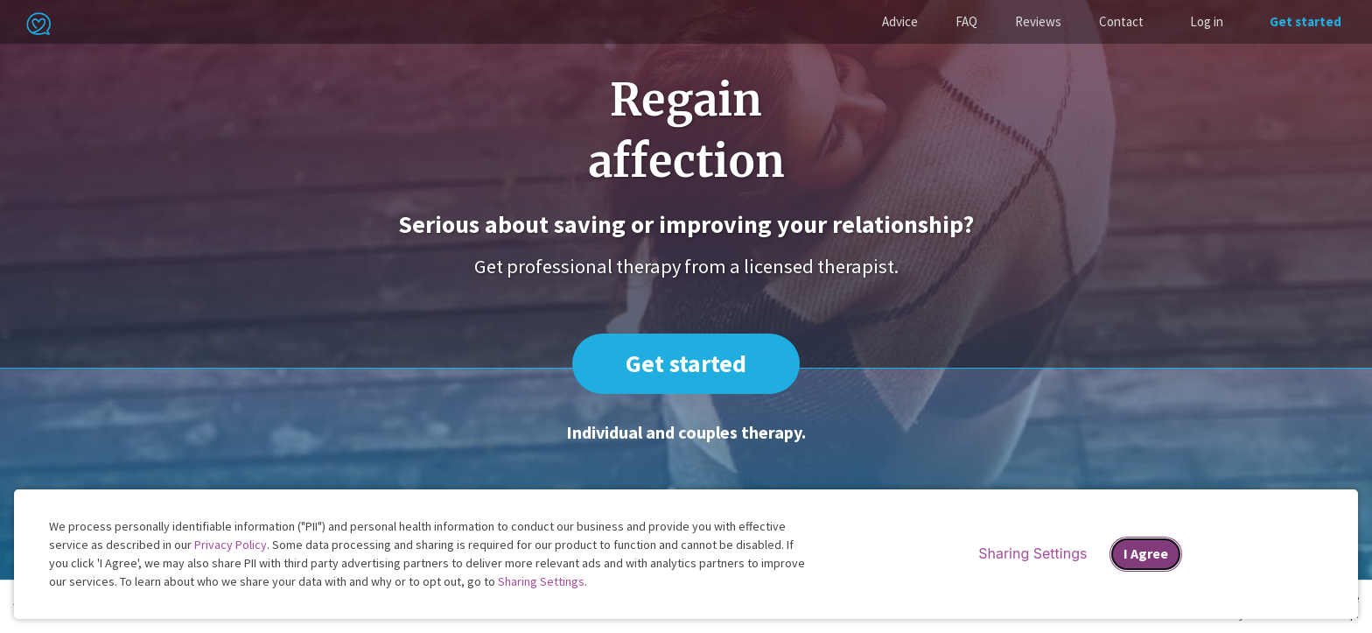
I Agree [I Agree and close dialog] (1146, 553)
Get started (1305, 21)
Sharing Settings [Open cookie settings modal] (1032, 553)
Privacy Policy (230, 544)
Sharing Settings (541, 581)
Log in (1206, 21)
